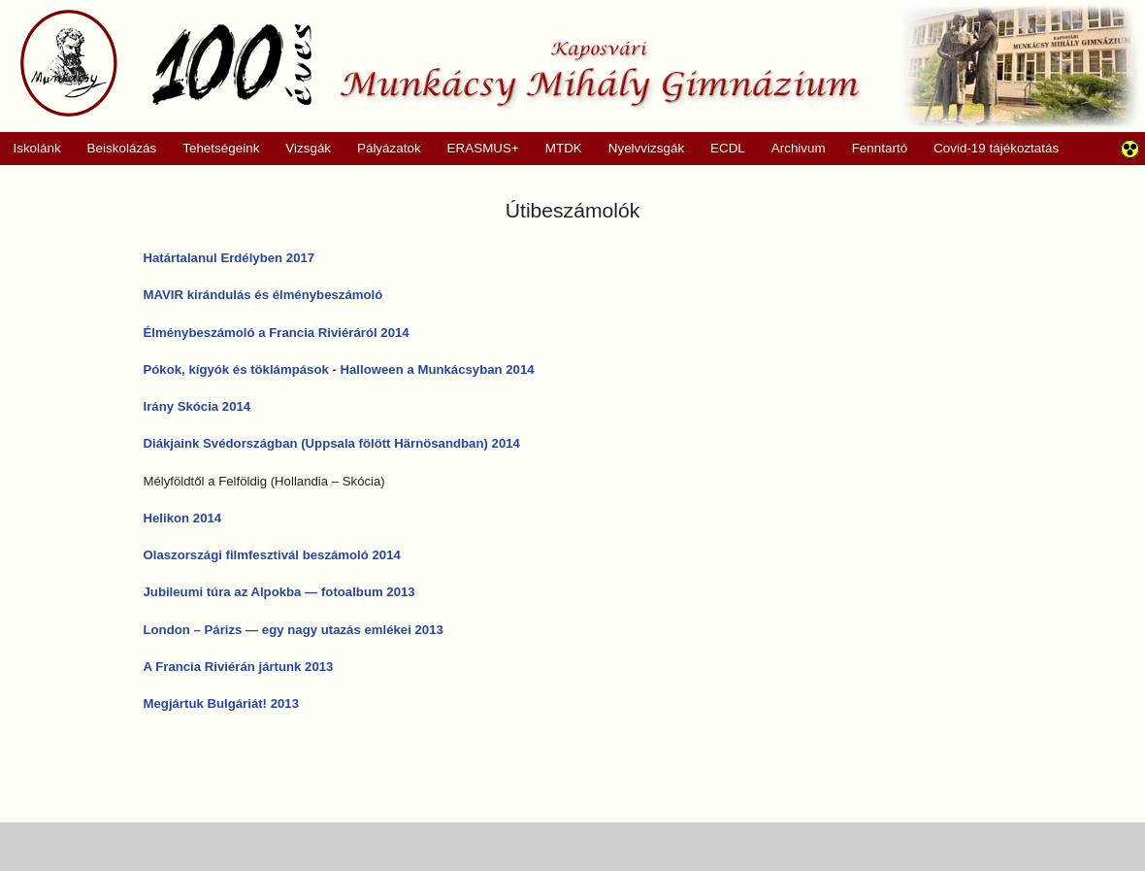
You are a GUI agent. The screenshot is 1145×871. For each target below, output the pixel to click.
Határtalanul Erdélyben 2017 (229, 258)
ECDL (727, 148)
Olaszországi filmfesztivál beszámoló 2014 (272, 555)
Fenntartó (880, 148)
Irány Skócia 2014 (197, 406)
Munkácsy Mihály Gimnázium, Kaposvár (440, 63)
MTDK (557, 148)
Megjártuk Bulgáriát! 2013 (222, 703)
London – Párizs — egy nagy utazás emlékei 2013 (293, 629)
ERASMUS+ (476, 148)
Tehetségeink (215, 148)
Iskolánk (30, 148)
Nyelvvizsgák (639, 148)
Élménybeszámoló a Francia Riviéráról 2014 (276, 332)
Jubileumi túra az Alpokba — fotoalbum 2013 (279, 592)
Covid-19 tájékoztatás (996, 148)
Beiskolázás (115, 148)
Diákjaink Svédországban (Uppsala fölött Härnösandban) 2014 (332, 443)
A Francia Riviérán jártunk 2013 (239, 666)
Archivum (791, 148)
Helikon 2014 (183, 518)
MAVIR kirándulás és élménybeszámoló (263, 294)
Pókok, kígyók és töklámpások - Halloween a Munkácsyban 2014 (339, 369)
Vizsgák (308, 148)
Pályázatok (382, 148)
